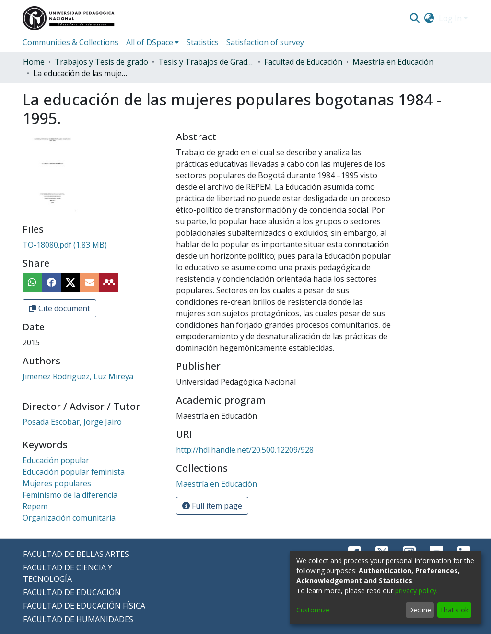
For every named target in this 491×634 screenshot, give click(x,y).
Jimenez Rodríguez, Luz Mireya (78, 376)
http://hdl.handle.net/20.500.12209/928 (245, 449)
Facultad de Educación (303, 62)
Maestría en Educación (392, 62)
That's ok (454, 609)
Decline (419, 609)
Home (34, 62)
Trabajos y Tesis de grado (101, 62)
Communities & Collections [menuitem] (70, 42)
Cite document (59, 308)
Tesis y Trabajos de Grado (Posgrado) (206, 62)
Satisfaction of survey (265, 42)
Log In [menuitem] (450, 18)
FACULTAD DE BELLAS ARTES (76, 554)
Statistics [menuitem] (203, 42)
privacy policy (415, 590)
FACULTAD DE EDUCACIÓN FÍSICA (84, 605)
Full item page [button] (212, 505)
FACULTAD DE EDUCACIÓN (72, 592)
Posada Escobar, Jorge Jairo (72, 422)
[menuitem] (429, 18)
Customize (312, 609)
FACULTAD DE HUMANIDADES (78, 619)
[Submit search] (415, 18)
